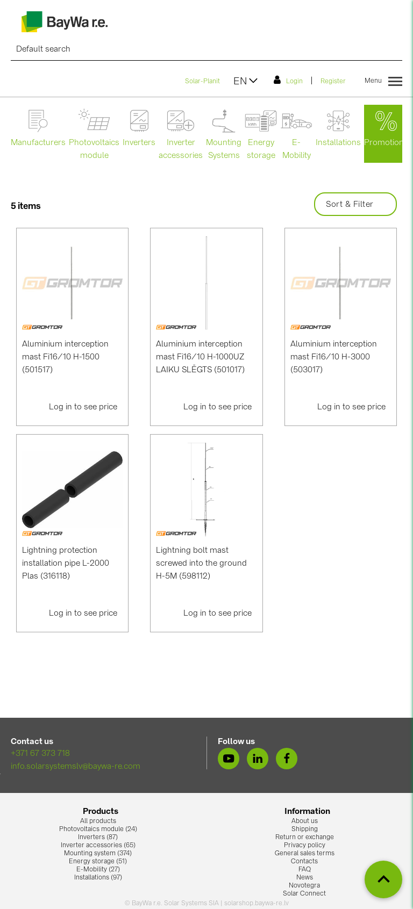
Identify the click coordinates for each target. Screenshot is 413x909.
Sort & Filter (355, 204)
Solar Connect (304, 894)
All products (98, 821)
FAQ (304, 870)
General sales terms (304, 853)
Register (333, 81)
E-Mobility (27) (98, 870)
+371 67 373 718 (40, 754)
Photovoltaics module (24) (98, 829)
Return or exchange (304, 837)
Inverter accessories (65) (98, 845)
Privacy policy (304, 845)
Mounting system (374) (98, 853)
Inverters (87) (98, 837)
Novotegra (304, 886)
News (304, 878)
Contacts (304, 861)
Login (288, 80)
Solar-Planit (202, 81)
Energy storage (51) (98, 861)
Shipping (304, 829)
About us (304, 821)
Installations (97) (98, 878)
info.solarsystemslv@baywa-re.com (75, 767)
